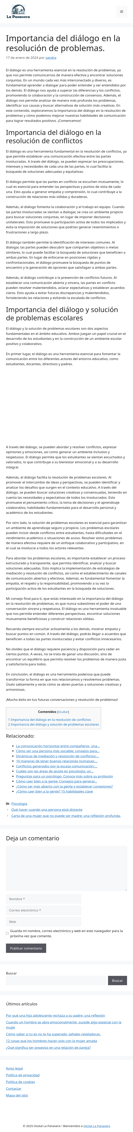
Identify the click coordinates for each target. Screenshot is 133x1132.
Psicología (19, 803)
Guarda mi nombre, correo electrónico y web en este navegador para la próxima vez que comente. (66, 933)
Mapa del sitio (17, 1095)
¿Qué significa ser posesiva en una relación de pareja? (48, 1047)
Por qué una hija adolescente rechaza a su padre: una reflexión (55, 1015)
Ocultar (63, 712)
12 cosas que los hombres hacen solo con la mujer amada (51, 1040)
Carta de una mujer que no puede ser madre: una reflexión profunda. (66, 815)
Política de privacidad (22, 1075)
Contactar (13, 1088)
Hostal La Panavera (96, 1126)
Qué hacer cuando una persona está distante (46, 809)
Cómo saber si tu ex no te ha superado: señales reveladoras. (53, 1034)
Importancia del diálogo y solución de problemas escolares (53, 724)
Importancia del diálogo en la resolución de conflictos (49, 719)
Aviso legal (14, 1068)
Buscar (11, 973)
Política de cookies (20, 1081)
